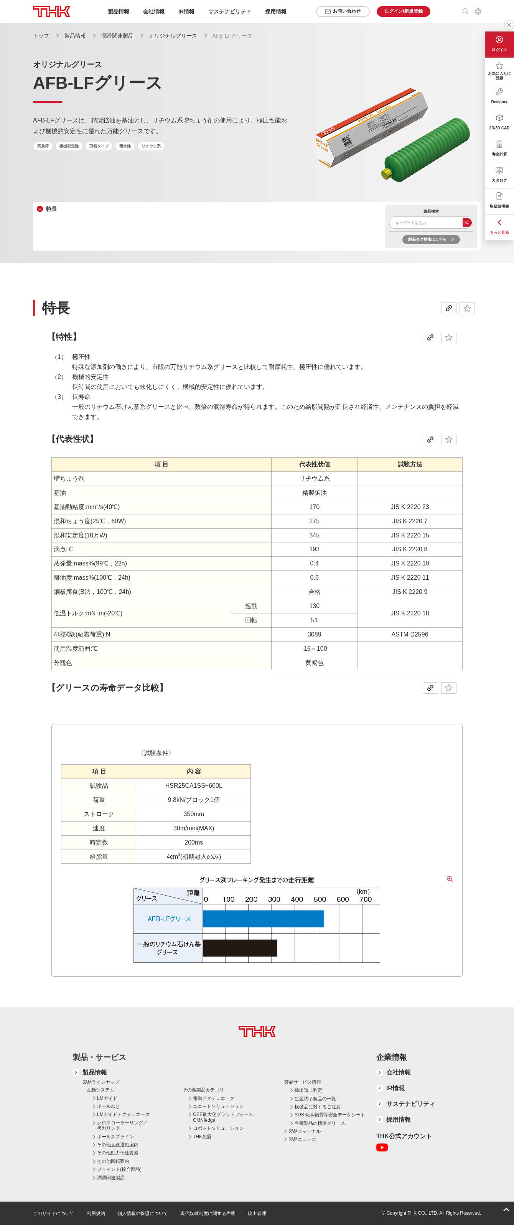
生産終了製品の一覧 (315, 1098)
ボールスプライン (115, 1136)
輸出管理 (257, 1213)
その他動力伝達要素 (117, 1153)
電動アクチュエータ (213, 1098)
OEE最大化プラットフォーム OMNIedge (223, 1117)
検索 (467, 222)
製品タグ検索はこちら (427, 239)
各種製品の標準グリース (320, 1123)
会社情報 (398, 1072)
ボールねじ (108, 1106)
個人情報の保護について (142, 1213)
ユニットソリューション (218, 1106)
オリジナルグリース (173, 36)
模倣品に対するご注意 (318, 1106)
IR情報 (395, 1088)
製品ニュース (302, 1139)
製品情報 (75, 36)
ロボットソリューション (218, 1128)
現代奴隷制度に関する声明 (208, 1213)
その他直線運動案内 (117, 1144)
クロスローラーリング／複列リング (122, 1125)
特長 (51, 209)
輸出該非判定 (308, 1090)
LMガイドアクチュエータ (123, 1114)
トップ (41, 36)
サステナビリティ (410, 1104)
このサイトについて (53, 1213)
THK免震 (202, 1136)
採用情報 (276, 11)
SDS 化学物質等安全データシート (330, 1115)
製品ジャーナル (304, 1131)
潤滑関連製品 (117, 36)
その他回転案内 (113, 1161)
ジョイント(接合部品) (119, 1169)
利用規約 (96, 1213)
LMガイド (107, 1098)
